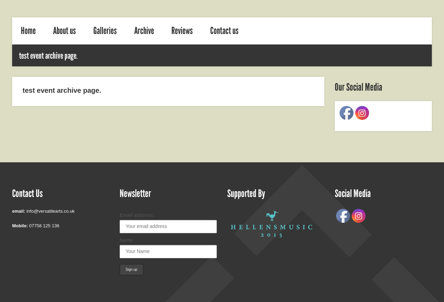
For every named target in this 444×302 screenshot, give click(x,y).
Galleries (105, 31)
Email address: (137, 215)
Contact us (224, 31)
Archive (144, 31)
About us (64, 31)
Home (28, 31)
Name (126, 240)
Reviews (182, 31)
